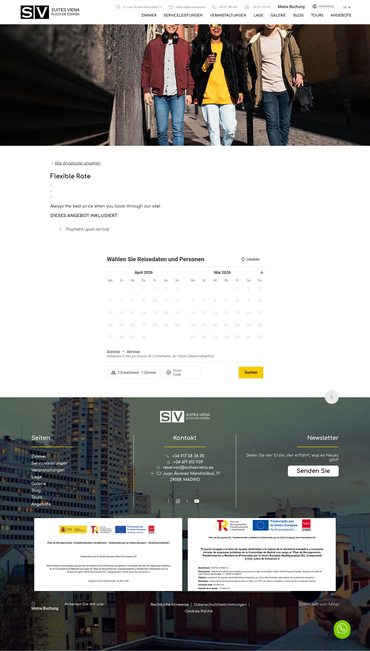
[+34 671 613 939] (247, 7)
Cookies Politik (199, 611)
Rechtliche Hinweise (170, 605)
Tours (317, 15)
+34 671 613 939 (261, 7)
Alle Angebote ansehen (78, 163)
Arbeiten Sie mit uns (84, 604)
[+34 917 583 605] (214, 7)
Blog (298, 15)
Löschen (250, 259)
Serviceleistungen (183, 15)
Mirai (333, 604)
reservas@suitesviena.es (190, 7)
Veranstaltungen (228, 15)
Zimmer (148, 15)
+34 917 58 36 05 (188, 456)
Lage (258, 15)
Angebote (341, 15)
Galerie (278, 15)
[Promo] (184, 374)
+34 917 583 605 (228, 7)
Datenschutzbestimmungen (220, 605)
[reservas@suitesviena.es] (171, 7)
